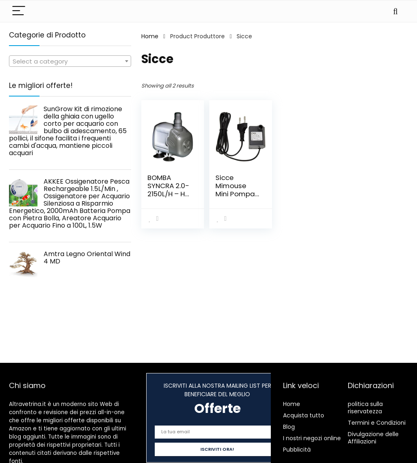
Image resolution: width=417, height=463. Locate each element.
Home (149, 36)
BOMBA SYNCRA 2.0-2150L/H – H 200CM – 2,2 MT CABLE (168, 194)
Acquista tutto (303, 415)
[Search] (395, 11)
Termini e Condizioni (377, 423)
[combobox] (70, 61)
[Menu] (19, 11)
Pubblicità (297, 449)
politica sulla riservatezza (365, 407)
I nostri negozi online (312, 438)
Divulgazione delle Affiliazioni (373, 437)
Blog (289, 427)
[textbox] (70, 61)
